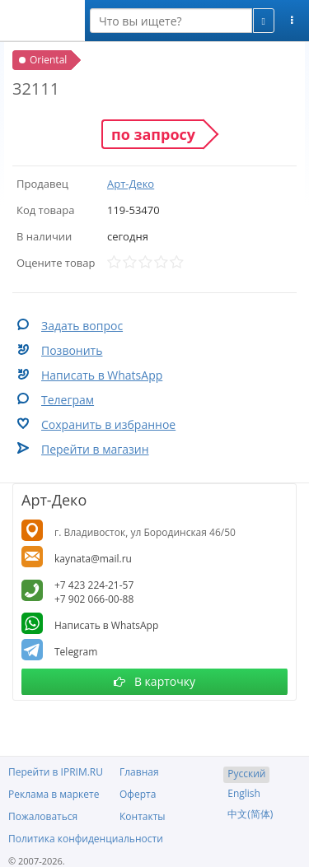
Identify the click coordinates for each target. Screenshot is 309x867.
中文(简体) (250, 814)
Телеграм (67, 400)
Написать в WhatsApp (101, 375)
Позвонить (71, 350)
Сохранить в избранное (108, 424)
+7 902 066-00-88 (93, 599)
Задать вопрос (82, 325)
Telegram (75, 652)
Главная (139, 772)
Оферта (137, 794)
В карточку (154, 681)
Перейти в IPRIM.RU (55, 772)
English (243, 793)
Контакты (142, 816)
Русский (246, 774)
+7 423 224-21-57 (93, 585)
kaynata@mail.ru (93, 559)
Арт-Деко (130, 183)
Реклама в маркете (53, 794)
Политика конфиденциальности (85, 839)
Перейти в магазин (95, 449)
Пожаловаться (42, 816)
